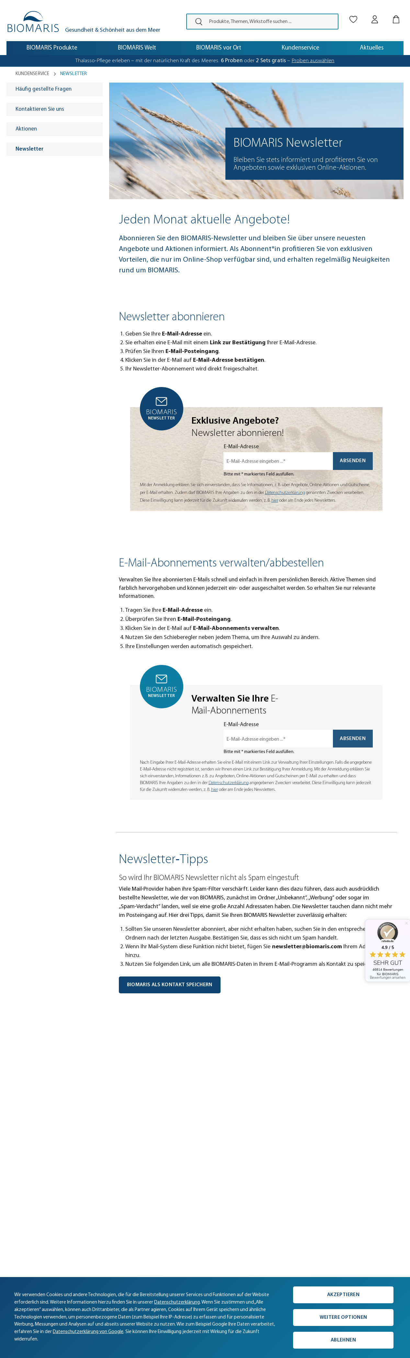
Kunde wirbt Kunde (108, 1195)
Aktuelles (20, 1156)
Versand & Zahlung (108, 1156)
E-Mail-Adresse (241, 447)
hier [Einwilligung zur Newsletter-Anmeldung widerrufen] (274, 500)
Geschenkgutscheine (188, 1195)
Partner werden (27, 1224)
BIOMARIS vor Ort (30, 1195)
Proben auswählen (313, 60)
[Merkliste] (353, 14)
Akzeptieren (343, 1294)
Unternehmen (26, 1166)
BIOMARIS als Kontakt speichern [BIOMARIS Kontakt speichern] (169, 984)
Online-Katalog (103, 1205)
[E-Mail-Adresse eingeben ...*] (278, 461)
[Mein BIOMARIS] (374, 14)
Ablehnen (343, 1340)
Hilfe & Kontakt (103, 1186)
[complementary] (205, 1317)
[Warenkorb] (396, 14)
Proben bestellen (183, 1176)
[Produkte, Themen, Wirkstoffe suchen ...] (271, 21)
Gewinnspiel (178, 1205)
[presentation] (196, 21)
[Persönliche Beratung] (311, 1158)
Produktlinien (179, 1156)
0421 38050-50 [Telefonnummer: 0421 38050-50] (260, 1165)
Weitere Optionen (343, 1317)
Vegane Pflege (180, 1186)
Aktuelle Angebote (185, 1166)
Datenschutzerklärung (285, 492)
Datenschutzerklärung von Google (88, 1331)
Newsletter (99, 1215)
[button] (28, 1049)
